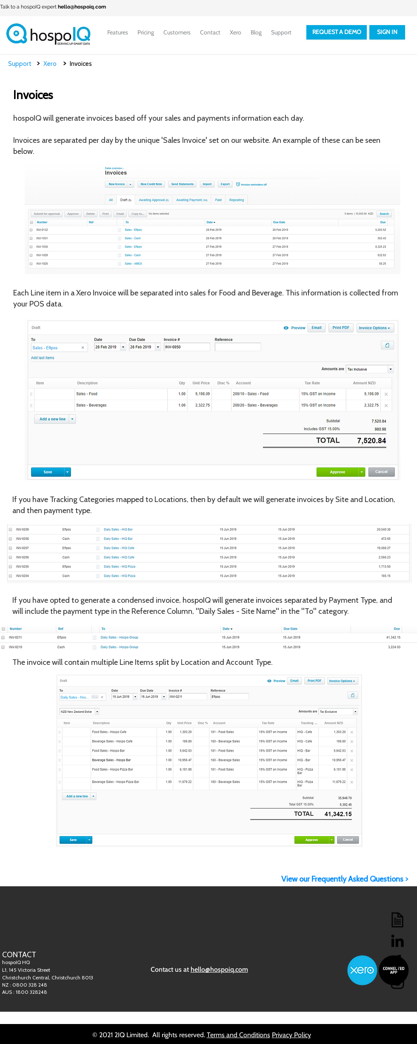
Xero (53, 64)
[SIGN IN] (387, 32)
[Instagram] (397, 982)
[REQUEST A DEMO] (336, 32)
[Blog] (397, 920)
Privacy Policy (291, 1035)
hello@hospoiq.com (82, 7)
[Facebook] (397, 961)
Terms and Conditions (238, 1035)
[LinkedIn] (397, 941)
